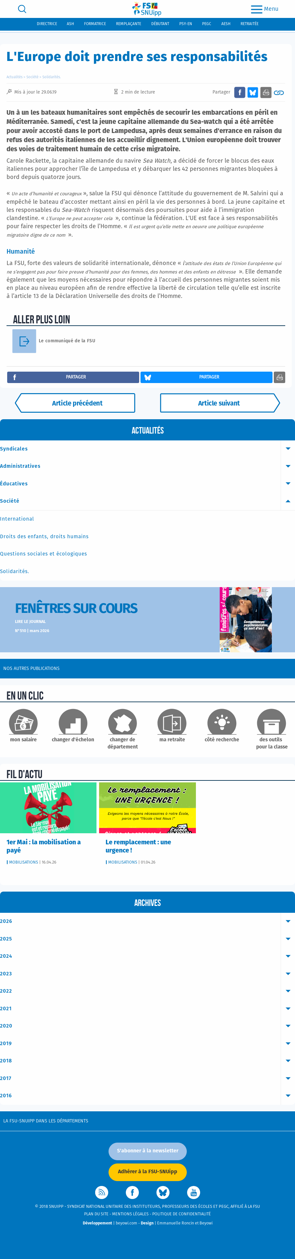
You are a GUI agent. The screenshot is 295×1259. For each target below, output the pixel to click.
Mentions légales (130, 1214)
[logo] (146, 9)
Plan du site (96, 1214)
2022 (147, 991)
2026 (147, 921)
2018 (147, 1061)
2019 (147, 1044)
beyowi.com (126, 1223)
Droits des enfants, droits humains (44, 536)
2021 (147, 1009)
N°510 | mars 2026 (32, 631)
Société (32, 77)
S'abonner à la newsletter (147, 1150)
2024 (147, 956)
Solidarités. (51, 77)
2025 (147, 939)
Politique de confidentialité (181, 1214)
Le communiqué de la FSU (67, 341)
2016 (147, 1096)
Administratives (147, 466)
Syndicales (147, 449)
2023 (147, 974)
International (17, 519)
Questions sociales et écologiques (43, 554)
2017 (147, 1079)
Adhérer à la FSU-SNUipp (147, 1171)
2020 (147, 1026)
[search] (22, 9)
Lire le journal (30, 622)
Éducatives (147, 484)
